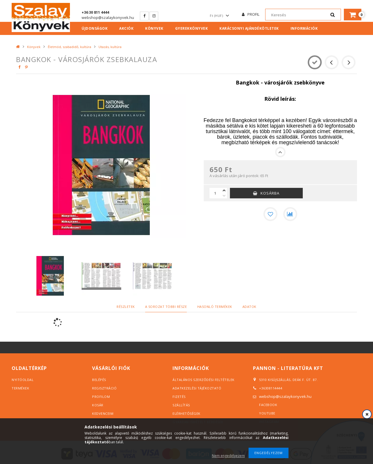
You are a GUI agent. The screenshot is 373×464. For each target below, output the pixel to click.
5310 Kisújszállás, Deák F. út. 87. (287, 379)
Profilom (101, 396)
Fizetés (179, 396)
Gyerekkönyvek (191, 28)
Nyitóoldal (23, 379)
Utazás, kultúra (110, 47)
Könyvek (154, 28)
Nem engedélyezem (228, 455)
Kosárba (270, 193)
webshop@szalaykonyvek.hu (108, 17)
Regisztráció (104, 388)
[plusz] (224, 190)
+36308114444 (270, 388)
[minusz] (224, 195)
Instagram (153, 16)
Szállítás (181, 405)
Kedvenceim (102, 413)
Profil (253, 14)
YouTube (267, 413)
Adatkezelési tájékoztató (197, 388)
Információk (304, 28)
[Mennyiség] (215, 193)
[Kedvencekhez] (270, 214)
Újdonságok (95, 28)
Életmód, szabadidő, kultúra (69, 47)
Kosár (97, 405)
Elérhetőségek (186, 413)
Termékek (20, 388)
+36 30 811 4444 (95, 12)
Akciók (126, 28)
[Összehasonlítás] (290, 214)
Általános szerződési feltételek (204, 379)
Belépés (99, 379)
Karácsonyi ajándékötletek (249, 28)
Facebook (144, 16)
